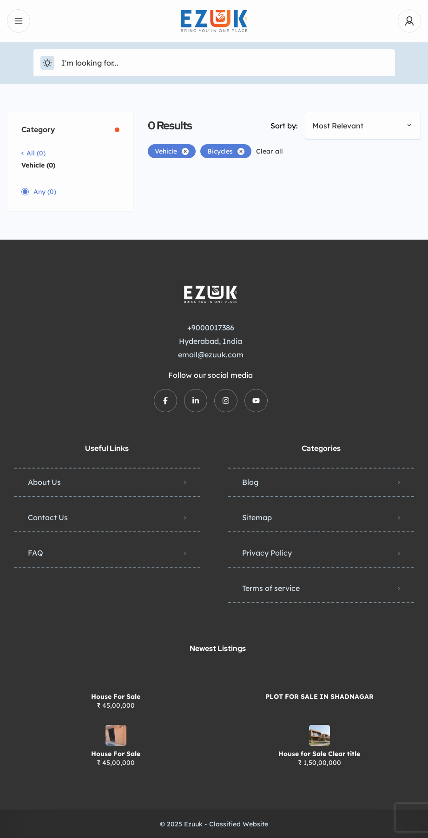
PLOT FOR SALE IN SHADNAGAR (319, 696)
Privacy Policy (267, 552)
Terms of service (271, 588)
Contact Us (48, 517)
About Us (44, 482)
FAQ (35, 552)
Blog (250, 482)
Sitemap (257, 517)
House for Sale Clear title (319, 754)
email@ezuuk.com (211, 354)
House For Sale (115, 696)
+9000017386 (210, 327)
